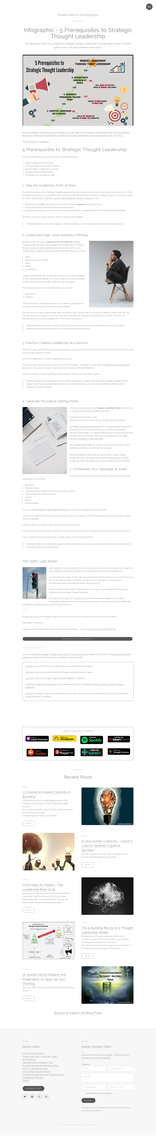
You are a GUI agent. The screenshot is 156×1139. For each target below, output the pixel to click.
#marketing (90, 133)
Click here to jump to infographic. (36, 142)
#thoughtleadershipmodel (101, 136)
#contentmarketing (30, 133)
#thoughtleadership (81, 136)
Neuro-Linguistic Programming (86, 427)
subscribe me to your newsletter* (99, 1093)
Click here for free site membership (95, 1058)
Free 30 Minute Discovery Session (36, 1072)
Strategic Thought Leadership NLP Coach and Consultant (65, 654)
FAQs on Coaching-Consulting (35, 1069)
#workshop (118, 136)
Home (25, 1053)
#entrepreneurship (46, 133)
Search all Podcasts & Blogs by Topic (38, 1063)
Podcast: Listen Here (31, 1056)
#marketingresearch (104, 133)
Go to (28, 823)
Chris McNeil (36, 654)
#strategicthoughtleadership (45, 136)
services (108, 1055)
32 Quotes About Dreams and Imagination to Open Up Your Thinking (44, 979)
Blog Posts (92, 15)
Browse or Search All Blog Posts (78, 1013)
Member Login (34, 1088)
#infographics (61, 133)
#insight (70, 133)
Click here (29, 666)
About (31, 1053)
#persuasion (28, 136)
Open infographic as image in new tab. (77, 639)
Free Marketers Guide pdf (33, 1078)
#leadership (80, 133)
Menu (149, 6)
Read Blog (39, 1053)
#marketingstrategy (121, 133)
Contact (26, 1081)
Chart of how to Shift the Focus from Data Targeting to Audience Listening (62, 198)
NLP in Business (29, 1060)
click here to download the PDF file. (101, 629)
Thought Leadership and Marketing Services (40, 1066)
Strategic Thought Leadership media (52, 510)
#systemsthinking (65, 136)
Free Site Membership (45, 684)
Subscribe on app (50, 1056)
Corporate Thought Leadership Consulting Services (43, 1075)
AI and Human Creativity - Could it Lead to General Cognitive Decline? (107, 845)
